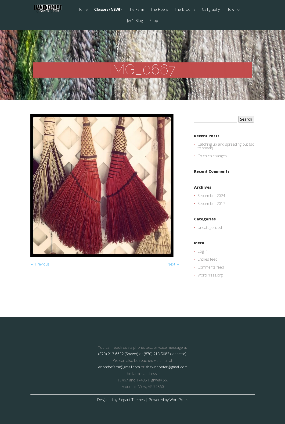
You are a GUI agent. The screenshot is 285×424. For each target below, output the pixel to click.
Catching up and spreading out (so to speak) (226, 146)
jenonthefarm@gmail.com (118, 367)
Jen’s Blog (135, 21)
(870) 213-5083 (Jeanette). (165, 353)
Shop (153, 21)
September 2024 (211, 195)
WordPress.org (210, 275)
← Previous (40, 264)
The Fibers (159, 9)
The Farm (136, 9)
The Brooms (185, 9)
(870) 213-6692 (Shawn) (118, 353)
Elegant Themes (131, 399)
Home (82, 9)
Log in (203, 251)
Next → (173, 264)
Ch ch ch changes (212, 155)
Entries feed (207, 259)
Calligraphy (211, 9)
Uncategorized (210, 227)
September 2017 (211, 203)
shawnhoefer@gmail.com (166, 367)
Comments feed (211, 267)
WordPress (179, 399)
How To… (234, 9)
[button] (101, 185)
